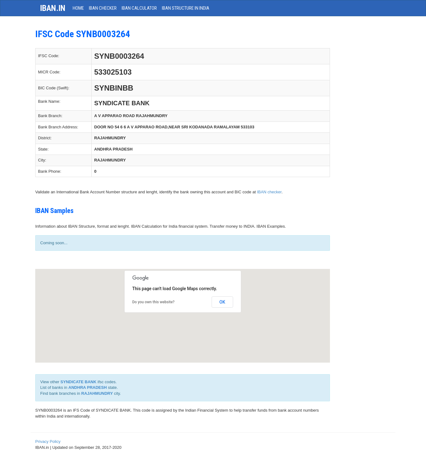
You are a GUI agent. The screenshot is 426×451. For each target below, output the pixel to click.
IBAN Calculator (139, 8)
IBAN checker (269, 192)
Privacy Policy (48, 441)
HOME (78, 8)
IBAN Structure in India (185, 8)
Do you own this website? (153, 302)
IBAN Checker (103, 8)
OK (222, 302)
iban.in (52, 8)
